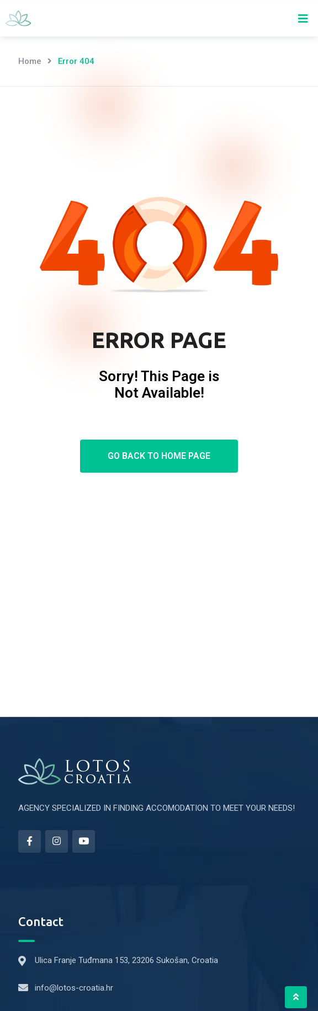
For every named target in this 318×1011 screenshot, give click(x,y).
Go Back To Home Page (159, 456)
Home (29, 61)
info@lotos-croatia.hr (74, 988)
